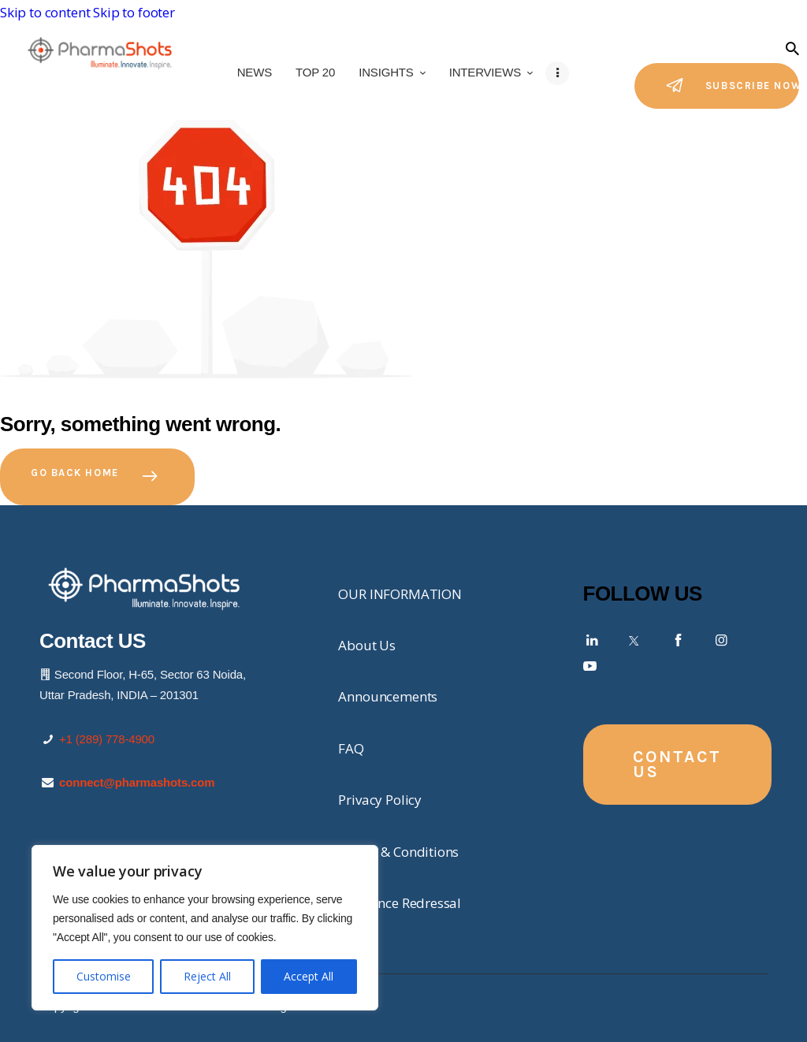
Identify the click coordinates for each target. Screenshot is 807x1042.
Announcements (387, 696)
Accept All (308, 976)
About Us (367, 645)
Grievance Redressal (399, 903)
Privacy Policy (380, 800)
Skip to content (45, 12)
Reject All (207, 976)
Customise (103, 976)
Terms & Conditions (398, 852)
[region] (205, 927)
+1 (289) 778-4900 (106, 739)
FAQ (351, 748)
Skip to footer (134, 12)
